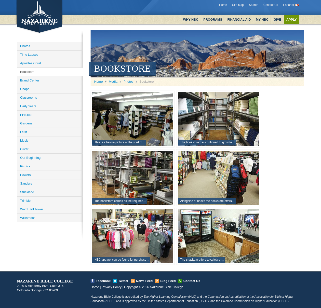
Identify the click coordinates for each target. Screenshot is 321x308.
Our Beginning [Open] (30, 158)
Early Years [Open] (28, 106)
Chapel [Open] (25, 89)
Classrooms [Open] (28, 97)
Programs (212, 19)
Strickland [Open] (27, 192)
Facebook (103, 281)
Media (113, 81)
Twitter (123, 281)
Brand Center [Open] (29, 80)
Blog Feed (168, 281)
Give (277, 19)
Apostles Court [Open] (30, 63)
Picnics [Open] (25, 166)
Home (223, 5)
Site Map (238, 5)
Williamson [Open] (28, 218)
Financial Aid (239, 19)
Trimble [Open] (25, 200)
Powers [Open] (25, 175)
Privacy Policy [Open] (111, 287)
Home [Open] (98, 81)
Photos (128, 81)
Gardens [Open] (26, 123)
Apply (291, 19)
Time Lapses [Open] (29, 54)
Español (288, 5)
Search (253, 5)
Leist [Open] (23, 132)
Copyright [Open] (131, 287)
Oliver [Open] (24, 149)
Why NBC (190, 19)
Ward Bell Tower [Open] (31, 209)
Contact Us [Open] (191, 281)
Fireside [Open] (25, 115)
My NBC (262, 19)
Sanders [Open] (26, 183)
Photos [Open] (25, 46)
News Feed (144, 281)
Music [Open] (24, 140)
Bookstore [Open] (27, 72)
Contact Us (270, 5)
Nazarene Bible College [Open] (167, 287)
